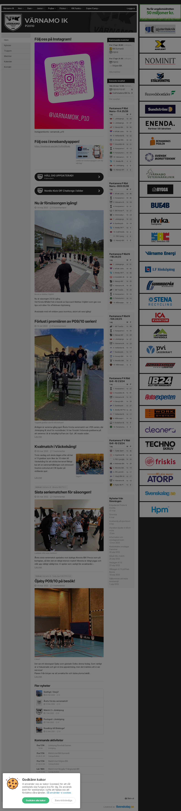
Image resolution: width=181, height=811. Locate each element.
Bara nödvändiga (63, 800)
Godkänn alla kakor (35, 800)
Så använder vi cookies (59, 792)
